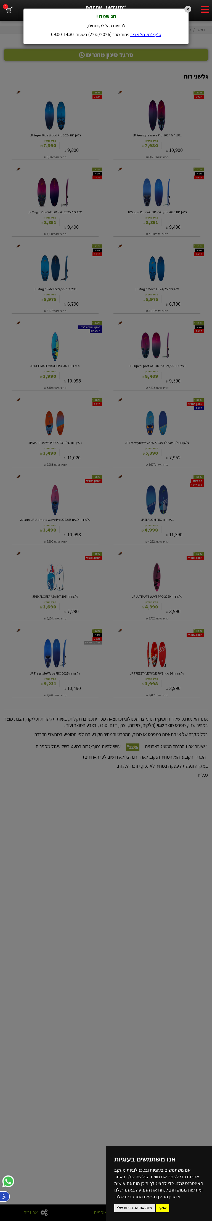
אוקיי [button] (162, 1208)
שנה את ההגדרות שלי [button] (134, 1208)
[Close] (187, 9)
